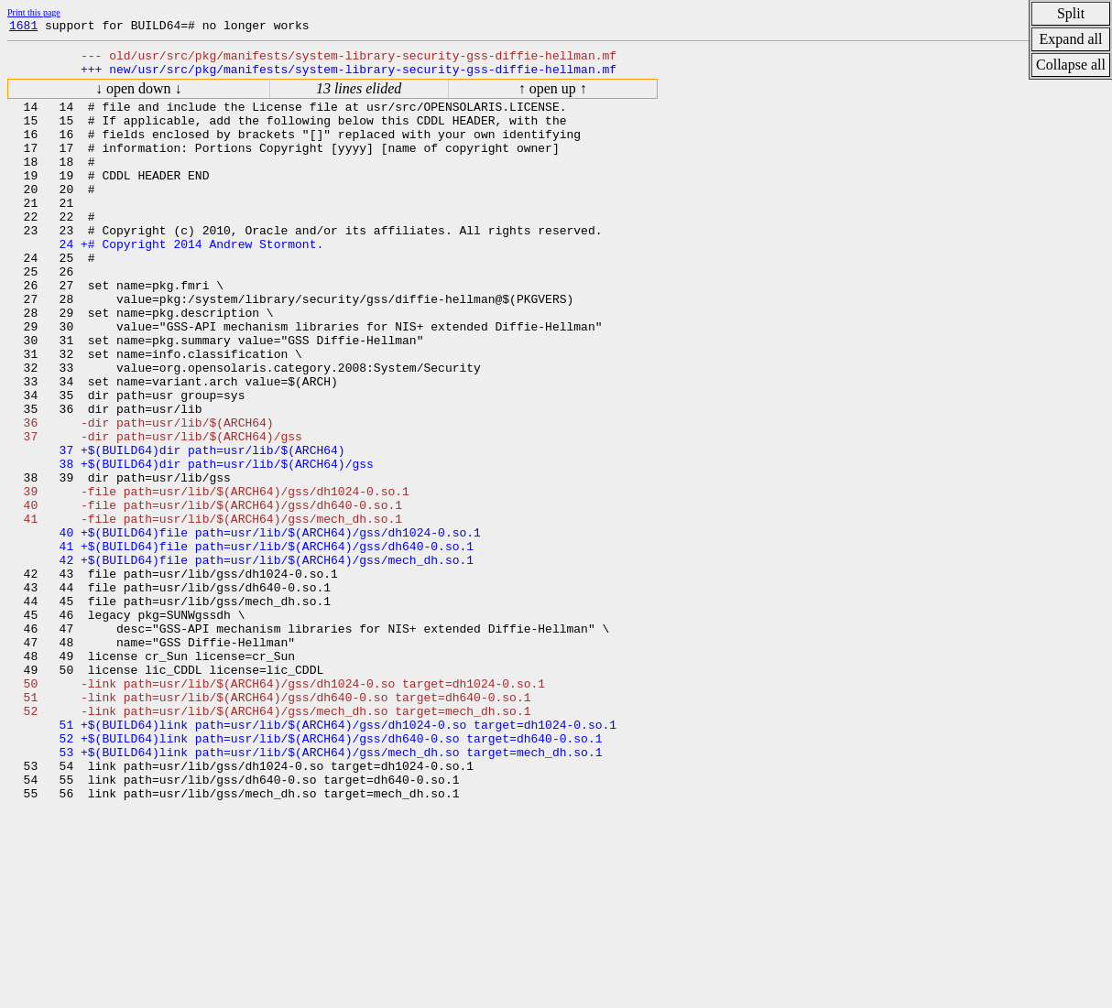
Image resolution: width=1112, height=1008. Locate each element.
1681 (23, 27)
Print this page (33, 12)
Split (1071, 13)
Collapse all (1071, 64)
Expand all (1071, 39)
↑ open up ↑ (552, 96)
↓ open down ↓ (138, 96)
